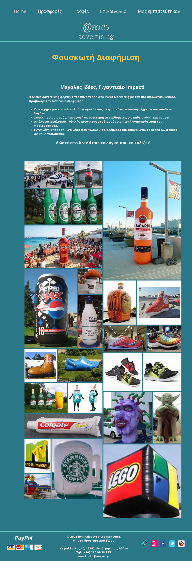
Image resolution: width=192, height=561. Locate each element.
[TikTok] (144, 543)
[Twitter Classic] (172, 543)
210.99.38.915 (101, 552)
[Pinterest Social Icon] (181, 543)
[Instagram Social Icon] (154, 543)
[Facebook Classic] (163, 543)
